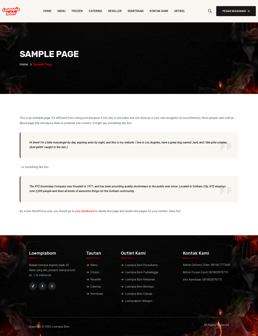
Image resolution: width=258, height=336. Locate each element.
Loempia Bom (60, 326)
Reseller (115, 11)
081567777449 (220, 265)
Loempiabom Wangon (138, 301)
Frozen (77, 11)
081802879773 (218, 272)
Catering (95, 11)
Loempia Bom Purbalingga (141, 272)
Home (47, 11)
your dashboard (84, 211)
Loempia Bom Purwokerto (141, 265)
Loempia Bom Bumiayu (139, 286)
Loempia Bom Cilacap (138, 293)
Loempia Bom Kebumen (140, 279)
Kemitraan (136, 11)
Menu (62, 11)
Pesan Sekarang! (236, 11)
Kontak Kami (159, 11)
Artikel (179, 11)
